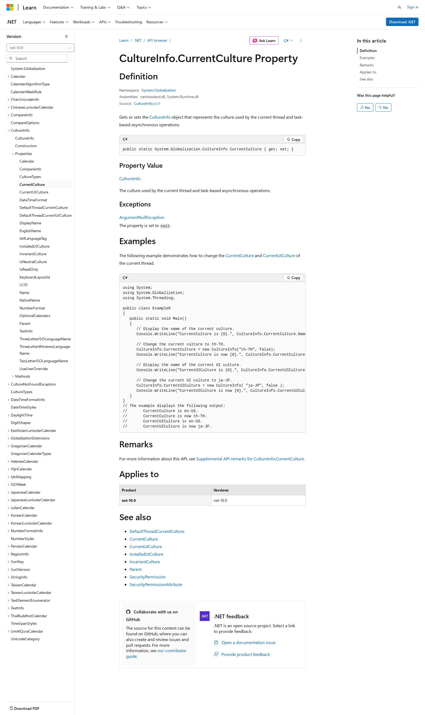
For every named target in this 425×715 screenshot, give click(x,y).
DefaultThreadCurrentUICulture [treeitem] (46, 215)
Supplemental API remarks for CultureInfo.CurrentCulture (250, 458)
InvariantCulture (145, 561)
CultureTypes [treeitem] (30, 176)
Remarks (367, 64)
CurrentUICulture (279, 255)
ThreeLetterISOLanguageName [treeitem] (45, 338)
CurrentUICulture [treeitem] (34, 192)
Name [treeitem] (24, 292)
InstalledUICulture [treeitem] (34, 246)
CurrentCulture (240, 255)
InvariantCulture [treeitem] (33, 253)
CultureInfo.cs (145, 103)
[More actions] (301, 40)
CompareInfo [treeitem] (30, 169)
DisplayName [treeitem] (30, 222)
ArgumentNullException (141, 217)
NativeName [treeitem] (30, 300)
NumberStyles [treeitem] (22, 538)
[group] (212, 357)
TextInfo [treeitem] (26, 331)
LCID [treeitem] (24, 284)
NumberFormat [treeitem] (32, 307)
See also (366, 79)
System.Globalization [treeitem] (28, 68)
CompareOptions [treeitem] (25, 122)
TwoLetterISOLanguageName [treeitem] (44, 360)
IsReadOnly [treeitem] (29, 269)
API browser (157, 40)
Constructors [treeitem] (26, 145)
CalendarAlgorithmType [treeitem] (30, 83)
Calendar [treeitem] (27, 161)
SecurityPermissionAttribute (156, 584)
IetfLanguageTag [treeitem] (33, 238)
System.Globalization (158, 90)
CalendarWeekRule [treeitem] (26, 91)
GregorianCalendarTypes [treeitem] (31, 453)
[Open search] (399, 7)
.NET (137, 40)
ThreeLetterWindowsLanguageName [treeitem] (45, 350)
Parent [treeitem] (25, 323)
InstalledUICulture (146, 554)
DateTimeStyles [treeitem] (23, 407)
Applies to (368, 72)
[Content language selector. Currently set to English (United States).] (31, 707)
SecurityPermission (148, 577)
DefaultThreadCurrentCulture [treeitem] (44, 207)
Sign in (412, 6)
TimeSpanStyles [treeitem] (24, 623)
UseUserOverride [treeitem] (34, 368)
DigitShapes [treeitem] (21, 422)
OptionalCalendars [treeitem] (35, 315)
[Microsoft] (10, 7)
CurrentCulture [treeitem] (32, 184)
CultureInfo (159, 117)
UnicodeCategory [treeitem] (25, 638)
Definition (368, 50)
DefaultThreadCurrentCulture (157, 531)
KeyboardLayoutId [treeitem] (35, 277)
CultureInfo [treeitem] (24, 138)
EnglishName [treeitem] (30, 230)
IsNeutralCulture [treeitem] (33, 261)
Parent (135, 569)
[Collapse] (66, 36)
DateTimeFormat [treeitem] (33, 199)
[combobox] (40, 47)
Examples (367, 57)
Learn (123, 40)
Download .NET (402, 21)
